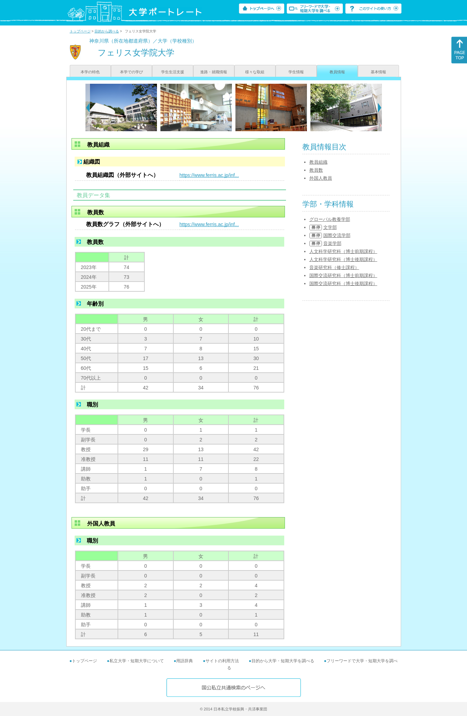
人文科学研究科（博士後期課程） (343, 259)
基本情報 (378, 72)
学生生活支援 (172, 72)
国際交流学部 (337, 235)
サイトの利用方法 (222, 660)
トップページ (80, 31)
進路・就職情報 (213, 72)
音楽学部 (332, 243)
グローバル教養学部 (329, 219)
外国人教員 (320, 178)
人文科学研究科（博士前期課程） (343, 251)
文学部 (330, 227)
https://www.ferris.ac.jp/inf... (209, 175)
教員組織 (318, 162)
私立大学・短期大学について (137, 660)
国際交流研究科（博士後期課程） (343, 283)
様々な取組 (254, 72)
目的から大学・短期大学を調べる (282, 660)
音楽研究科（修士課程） (334, 267)
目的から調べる (107, 31)
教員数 (316, 170)
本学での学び (131, 72)
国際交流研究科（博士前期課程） (343, 275)
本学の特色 (90, 72)
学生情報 (296, 72)
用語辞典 (184, 660)
